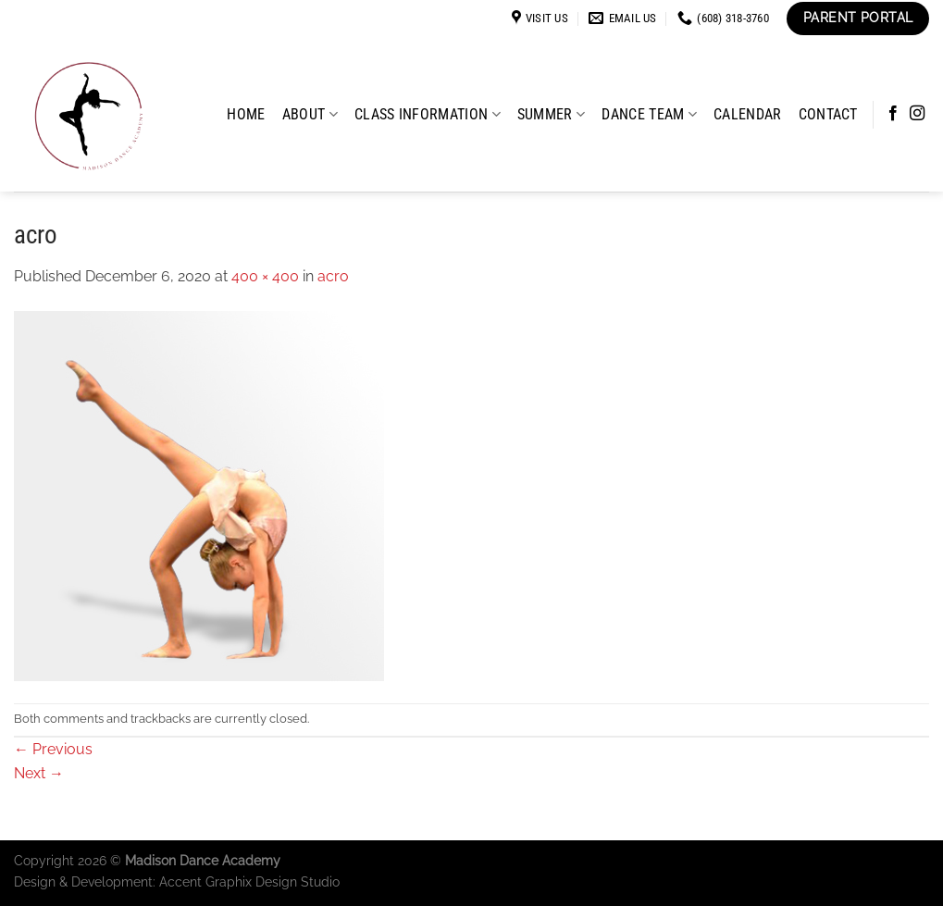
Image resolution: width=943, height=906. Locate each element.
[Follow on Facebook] (893, 113)
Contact (828, 114)
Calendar (747, 114)
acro (333, 276)
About (310, 114)
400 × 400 (265, 276)
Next (39, 773)
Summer (551, 114)
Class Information (427, 114)
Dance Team (649, 114)
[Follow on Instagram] (917, 113)
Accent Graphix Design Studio (249, 881)
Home (246, 114)
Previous (53, 749)
